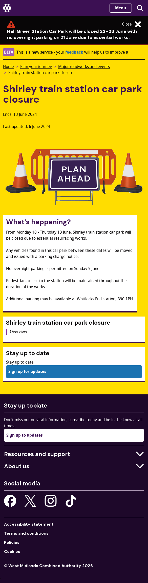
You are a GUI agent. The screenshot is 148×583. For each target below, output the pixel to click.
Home (8, 67)
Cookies (12, 551)
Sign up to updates (24, 435)
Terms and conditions (26, 533)
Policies (11, 542)
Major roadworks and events (84, 67)
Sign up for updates (27, 372)
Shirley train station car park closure (40, 73)
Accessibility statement (29, 524)
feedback (74, 52)
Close (131, 24)
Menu (120, 8)
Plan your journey (36, 67)
